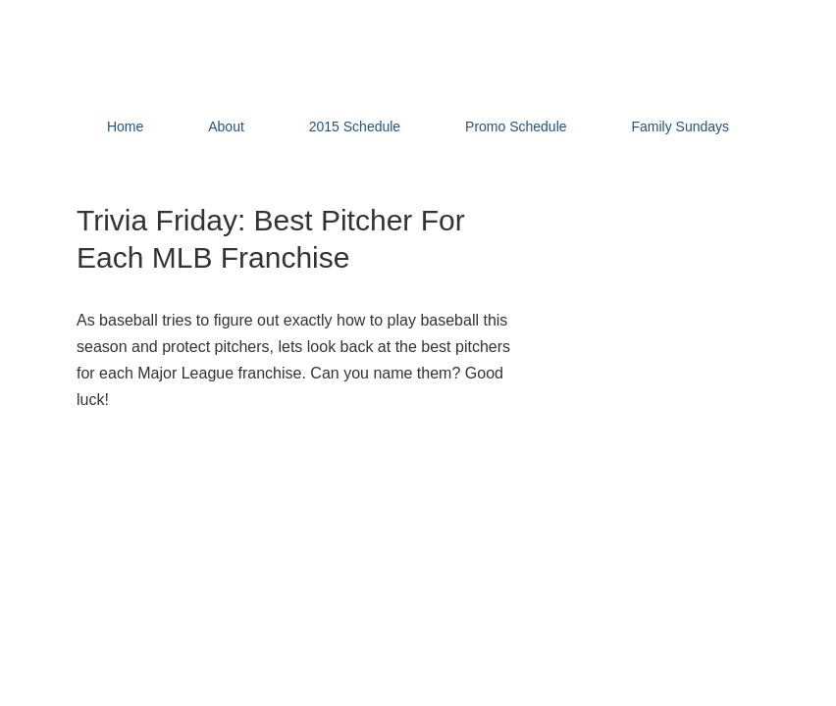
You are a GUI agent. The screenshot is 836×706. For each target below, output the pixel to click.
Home (125, 126)
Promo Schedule (516, 126)
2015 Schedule (354, 126)
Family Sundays (680, 126)
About (226, 126)
